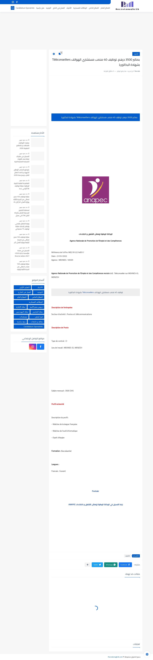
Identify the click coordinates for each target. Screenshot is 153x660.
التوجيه (48, 8)
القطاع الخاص (94, 8)
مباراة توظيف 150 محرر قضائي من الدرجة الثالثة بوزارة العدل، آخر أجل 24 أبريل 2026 (21, 199)
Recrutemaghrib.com (115, 656)
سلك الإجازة (20, 307)
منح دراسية (40, 8)
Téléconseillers (88, 292)
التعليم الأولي (24, 287)
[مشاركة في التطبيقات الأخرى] (87, 565)
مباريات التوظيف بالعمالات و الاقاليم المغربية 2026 (22, 146)
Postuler (95, 491)
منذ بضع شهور (23, 140)
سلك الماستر (38, 312)
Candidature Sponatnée (25, 8)
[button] (125, 564)
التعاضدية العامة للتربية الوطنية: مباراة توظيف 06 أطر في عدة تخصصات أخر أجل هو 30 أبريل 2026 (21, 186)
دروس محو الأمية (36, 307)
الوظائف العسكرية (80, 8)
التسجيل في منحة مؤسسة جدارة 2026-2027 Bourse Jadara (21, 253)
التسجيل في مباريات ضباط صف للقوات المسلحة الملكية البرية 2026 (21, 159)
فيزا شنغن (39, 317)
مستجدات (23, 317)
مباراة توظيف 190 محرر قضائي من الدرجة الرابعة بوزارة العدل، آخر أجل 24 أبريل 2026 (21, 240)
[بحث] (12, 8)
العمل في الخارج (59, 8)
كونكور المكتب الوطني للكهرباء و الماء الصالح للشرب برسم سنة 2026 (21, 172)
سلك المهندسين (22, 312)
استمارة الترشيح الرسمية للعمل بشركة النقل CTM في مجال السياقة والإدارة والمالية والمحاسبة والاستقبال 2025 (21, 213)
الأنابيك (68, 8)
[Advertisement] (76, 31)
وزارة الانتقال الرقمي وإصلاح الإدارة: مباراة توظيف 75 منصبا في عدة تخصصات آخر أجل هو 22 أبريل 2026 (22, 226)
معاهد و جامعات (37, 322)
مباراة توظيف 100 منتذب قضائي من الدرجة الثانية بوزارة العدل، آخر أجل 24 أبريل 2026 (21, 267)
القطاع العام (105, 8)
